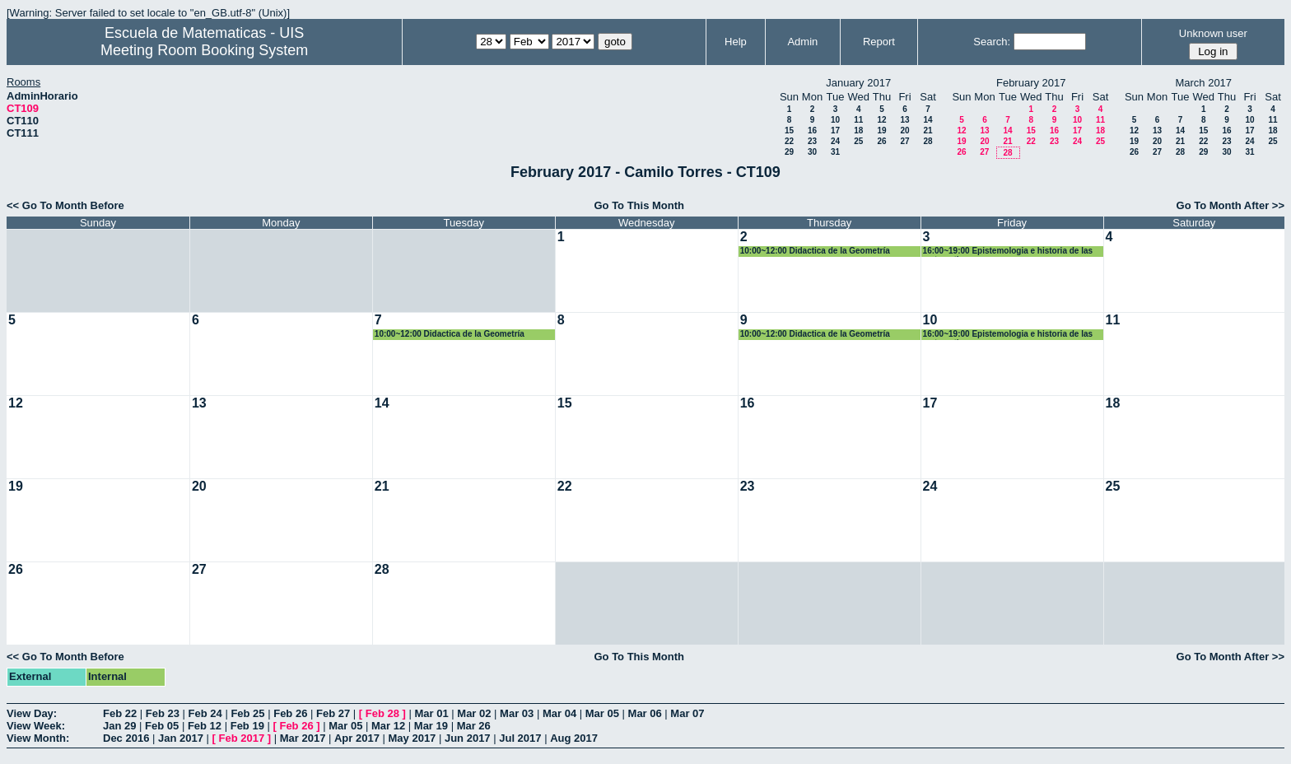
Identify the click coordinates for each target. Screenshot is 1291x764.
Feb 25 (247, 713)
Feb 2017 (242, 738)
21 (927, 130)
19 (881, 130)
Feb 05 (162, 726)
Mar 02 (474, 713)
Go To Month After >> (1230, 205)
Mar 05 (602, 713)
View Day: (32, 713)
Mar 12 (388, 726)
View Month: (38, 738)
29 (789, 151)
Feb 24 (205, 713)
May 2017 (412, 738)
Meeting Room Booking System (204, 50)
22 (789, 141)
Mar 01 (431, 713)
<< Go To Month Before (65, 205)
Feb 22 (120, 713)
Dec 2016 (126, 738)
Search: (991, 41)
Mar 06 (645, 713)
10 (835, 119)
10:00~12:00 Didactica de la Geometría (815, 250)
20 (904, 130)
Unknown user (1213, 33)
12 (881, 119)
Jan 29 (119, 726)
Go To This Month (639, 205)
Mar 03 (517, 713)
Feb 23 (162, 713)
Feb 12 (204, 726)
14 (927, 119)
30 (812, 151)
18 (858, 130)
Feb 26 (290, 713)
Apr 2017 (357, 738)
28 (927, 141)
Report (879, 41)
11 (858, 119)
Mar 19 (431, 726)
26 (881, 141)
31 (835, 151)
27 (904, 141)
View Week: (36, 726)
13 (904, 119)
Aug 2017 (574, 738)
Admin (802, 41)
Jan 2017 (180, 738)
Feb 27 (333, 713)
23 (812, 141)
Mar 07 (687, 713)
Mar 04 (559, 713)
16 (812, 130)
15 (789, 130)
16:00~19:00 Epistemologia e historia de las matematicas (1008, 251)
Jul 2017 (520, 738)
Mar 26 (474, 726)
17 (835, 130)
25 (858, 141)
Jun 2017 (468, 738)
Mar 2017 (303, 738)
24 (835, 141)
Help (736, 41)
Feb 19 (247, 726)
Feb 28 (382, 713)
